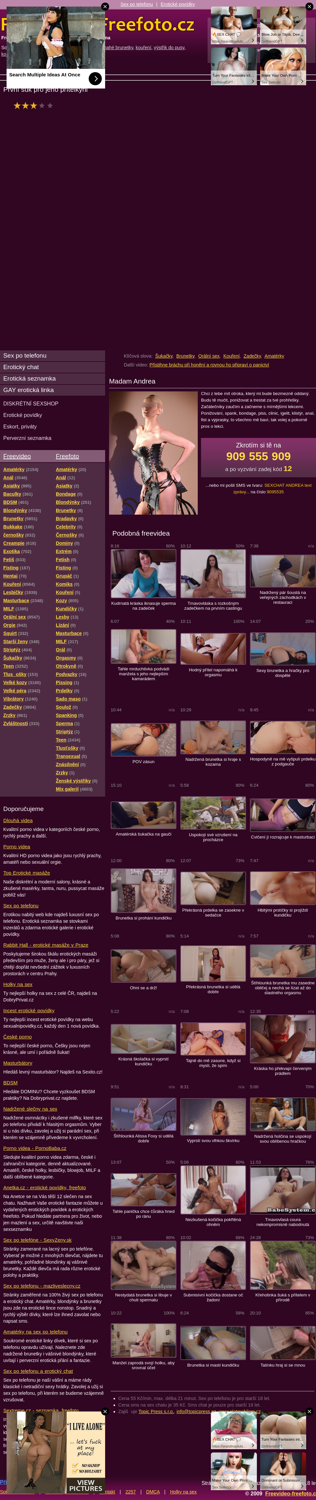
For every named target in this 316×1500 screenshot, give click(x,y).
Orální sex (209, 356)
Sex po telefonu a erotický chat (38, 1371)
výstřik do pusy (169, 47)
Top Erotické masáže (26, 873)
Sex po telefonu (137, 4)
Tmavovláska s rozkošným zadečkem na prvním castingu (213, 606)
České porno (17, 1036)
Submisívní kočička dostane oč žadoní (213, 1297)
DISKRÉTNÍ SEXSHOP (30, 403)
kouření (143, 47)
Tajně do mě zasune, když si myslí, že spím (213, 1063)
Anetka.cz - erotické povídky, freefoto (44, 1187)
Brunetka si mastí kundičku (213, 1365)
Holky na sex (18, 984)
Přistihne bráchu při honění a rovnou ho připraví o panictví (209, 364)
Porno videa (16, 846)
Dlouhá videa (18, 820)
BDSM (10, 1082)
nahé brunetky (118, 47)
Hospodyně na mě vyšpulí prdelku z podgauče (282, 761)
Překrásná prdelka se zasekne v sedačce (213, 913)
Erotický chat (21, 367)
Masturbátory (17, 1063)
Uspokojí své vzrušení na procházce (213, 837)
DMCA (153, 1491)
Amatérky (274, 356)
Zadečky (252, 356)
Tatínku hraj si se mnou (282, 1365)
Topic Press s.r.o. (156, 1411)
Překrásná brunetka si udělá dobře (213, 989)
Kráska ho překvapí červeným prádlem (282, 1071)
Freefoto (67, 456)
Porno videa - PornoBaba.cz (34, 1148)
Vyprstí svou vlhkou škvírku (213, 1140)
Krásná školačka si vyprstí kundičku (144, 1061)
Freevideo (17, 456)
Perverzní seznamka (27, 438)
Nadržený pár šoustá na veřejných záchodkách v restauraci (283, 597)
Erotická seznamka (29, 378)
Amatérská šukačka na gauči (143, 834)
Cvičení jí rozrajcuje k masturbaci (283, 837)
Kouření (231, 356)
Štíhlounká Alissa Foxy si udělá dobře (143, 1138)
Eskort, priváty (20, 426)
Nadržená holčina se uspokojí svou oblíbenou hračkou (282, 1139)
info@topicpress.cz (196, 1411)
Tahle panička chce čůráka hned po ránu (143, 1214)
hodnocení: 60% (35, 105)
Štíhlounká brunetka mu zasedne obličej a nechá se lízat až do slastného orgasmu (283, 987)
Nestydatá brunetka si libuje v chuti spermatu (143, 1297)
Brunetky (185, 356)
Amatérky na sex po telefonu (35, 1331)
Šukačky (163, 356)
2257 (130, 1491)
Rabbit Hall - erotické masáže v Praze (45, 945)
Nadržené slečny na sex (30, 1109)
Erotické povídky (178, 4)
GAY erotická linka (28, 389)
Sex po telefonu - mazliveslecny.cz (41, 1286)
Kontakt (107, 1491)
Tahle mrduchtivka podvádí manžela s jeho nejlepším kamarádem (143, 673)
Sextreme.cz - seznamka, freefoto (41, 1410)
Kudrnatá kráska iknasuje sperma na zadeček (143, 606)
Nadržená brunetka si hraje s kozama (213, 762)
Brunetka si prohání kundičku (144, 918)
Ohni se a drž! (143, 987)
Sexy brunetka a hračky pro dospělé (282, 673)
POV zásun (144, 761)
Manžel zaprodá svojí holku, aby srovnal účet (143, 1365)
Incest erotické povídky (29, 1010)
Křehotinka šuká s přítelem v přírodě (283, 1297)
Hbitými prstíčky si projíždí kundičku (283, 913)
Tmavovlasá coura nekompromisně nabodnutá (283, 1222)
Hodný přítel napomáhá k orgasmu (213, 672)
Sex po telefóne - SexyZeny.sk (37, 1240)
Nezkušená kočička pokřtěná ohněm (213, 1222)
